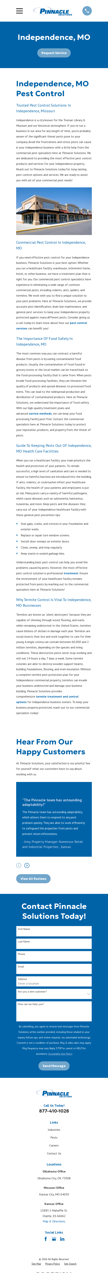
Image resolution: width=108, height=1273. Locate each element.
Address (22, 979)
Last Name (24, 941)
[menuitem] (36, 1264)
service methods (40, 413)
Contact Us (54, 1153)
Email (21, 966)
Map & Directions (54, 1221)
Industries (54, 1130)
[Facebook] (46, 1239)
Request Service (54, 53)
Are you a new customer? (32, 991)
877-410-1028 (54, 1111)
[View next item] (26, 865)
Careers (54, 1145)
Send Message (54, 1066)
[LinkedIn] (62, 1239)
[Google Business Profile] (54, 1239)
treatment (71, 573)
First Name (24, 929)
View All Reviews (33, 879)
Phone (21, 954)
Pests (54, 1137)
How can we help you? (31, 1004)
